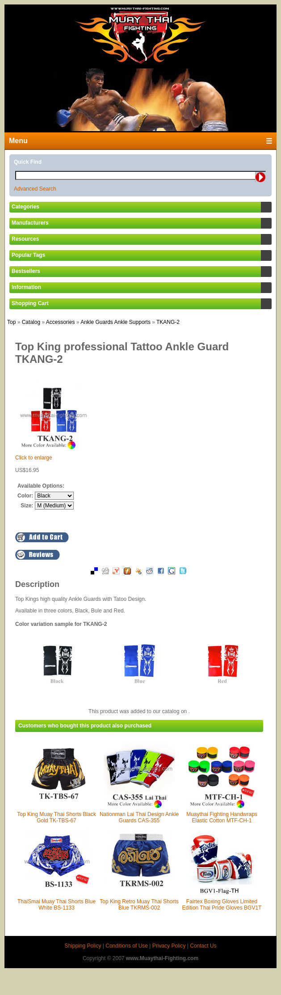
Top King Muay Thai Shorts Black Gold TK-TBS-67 (56, 817)
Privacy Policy (169, 946)
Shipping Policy (82, 946)
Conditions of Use (126, 946)
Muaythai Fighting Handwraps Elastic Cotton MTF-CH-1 (221, 817)
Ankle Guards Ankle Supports (115, 322)
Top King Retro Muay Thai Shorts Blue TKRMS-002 (139, 904)
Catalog (31, 322)
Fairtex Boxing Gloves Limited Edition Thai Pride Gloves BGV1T (222, 904)
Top (11, 322)
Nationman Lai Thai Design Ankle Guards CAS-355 (139, 817)
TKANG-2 (168, 322)
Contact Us (203, 946)
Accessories (60, 322)
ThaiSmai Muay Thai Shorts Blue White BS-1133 (56, 904)
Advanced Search (35, 189)
